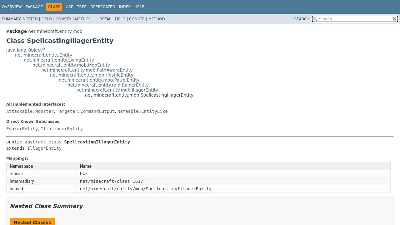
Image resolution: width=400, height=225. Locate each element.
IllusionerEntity (62, 128)
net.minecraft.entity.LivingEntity (59, 60)
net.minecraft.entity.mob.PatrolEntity (99, 80)
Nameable (128, 111)
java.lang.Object (24, 50)
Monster (44, 111)
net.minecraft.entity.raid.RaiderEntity (108, 85)
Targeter (67, 111)
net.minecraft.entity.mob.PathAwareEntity (86, 70)
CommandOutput (97, 111)
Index (125, 7)
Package (34, 7)
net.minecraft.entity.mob (55, 31)
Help (139, 7)
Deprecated (102, 7)
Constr (63, 19)
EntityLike (154, 111)
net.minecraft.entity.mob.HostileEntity (91, 75)
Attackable (19, 111)
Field (46, 19)
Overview (12, 7)
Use (69, 7)
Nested (30, 19)
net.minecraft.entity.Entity (43, 55)
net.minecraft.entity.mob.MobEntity (71, 65)
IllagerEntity (44, 148)
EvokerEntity (22, 128)
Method (83, 19)
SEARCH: (302, 19)
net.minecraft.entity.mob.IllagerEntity (117, 90)
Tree (82, 7)
